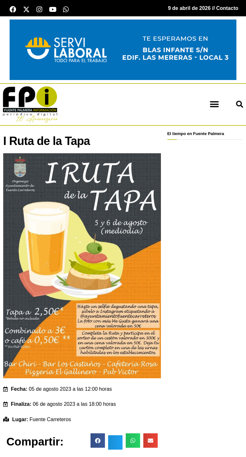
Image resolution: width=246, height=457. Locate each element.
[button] (214, 105)
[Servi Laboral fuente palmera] (123, 50)
